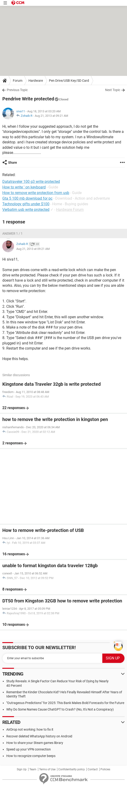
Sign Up (22, 769)
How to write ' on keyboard (24, 187)
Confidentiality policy (71, 769)
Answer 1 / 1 (12, 233)
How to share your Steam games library (34, 743)
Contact (93, 769)
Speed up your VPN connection (28, 749)
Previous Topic (17, 90)
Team (32, 769)
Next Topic (112, 90)
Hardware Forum (70, 209)
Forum (17, 80)
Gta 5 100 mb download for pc (27, 198)
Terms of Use (47, 769)
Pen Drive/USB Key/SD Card (69, 80)
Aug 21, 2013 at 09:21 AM (51, 115)
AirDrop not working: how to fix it (29, 729)
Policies (105, 769)
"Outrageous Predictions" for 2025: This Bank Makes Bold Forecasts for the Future (65, 703)
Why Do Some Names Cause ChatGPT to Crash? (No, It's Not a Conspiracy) (60, 709)
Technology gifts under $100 (25, 204)
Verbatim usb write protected (25, 209)
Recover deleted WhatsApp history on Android (39, 736)
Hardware (35, 80)
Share (12, 162)
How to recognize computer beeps (30, 756)
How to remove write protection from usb (35, 193)
